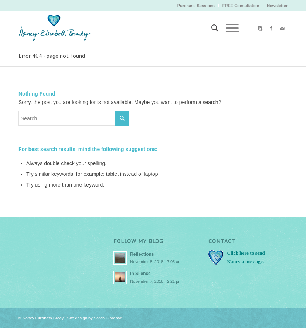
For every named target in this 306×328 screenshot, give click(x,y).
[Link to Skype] (259, 28)
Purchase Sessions (196, 5)
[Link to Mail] (282, 28)
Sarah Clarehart (108, 318)
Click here (238, 253)
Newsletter (277, 5)
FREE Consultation (240, 5)
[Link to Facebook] (270, 28)
